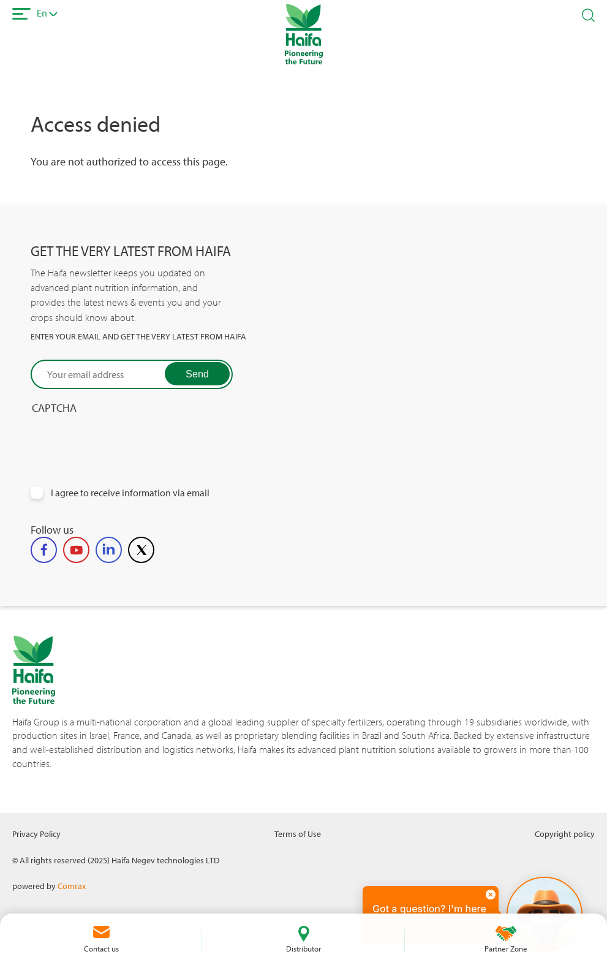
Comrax (72, 885)
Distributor (303, 948)
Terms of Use (297, 833)
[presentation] (124, 439)
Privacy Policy (36, 833)
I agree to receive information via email (130, 493)
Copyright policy (565, 833)
